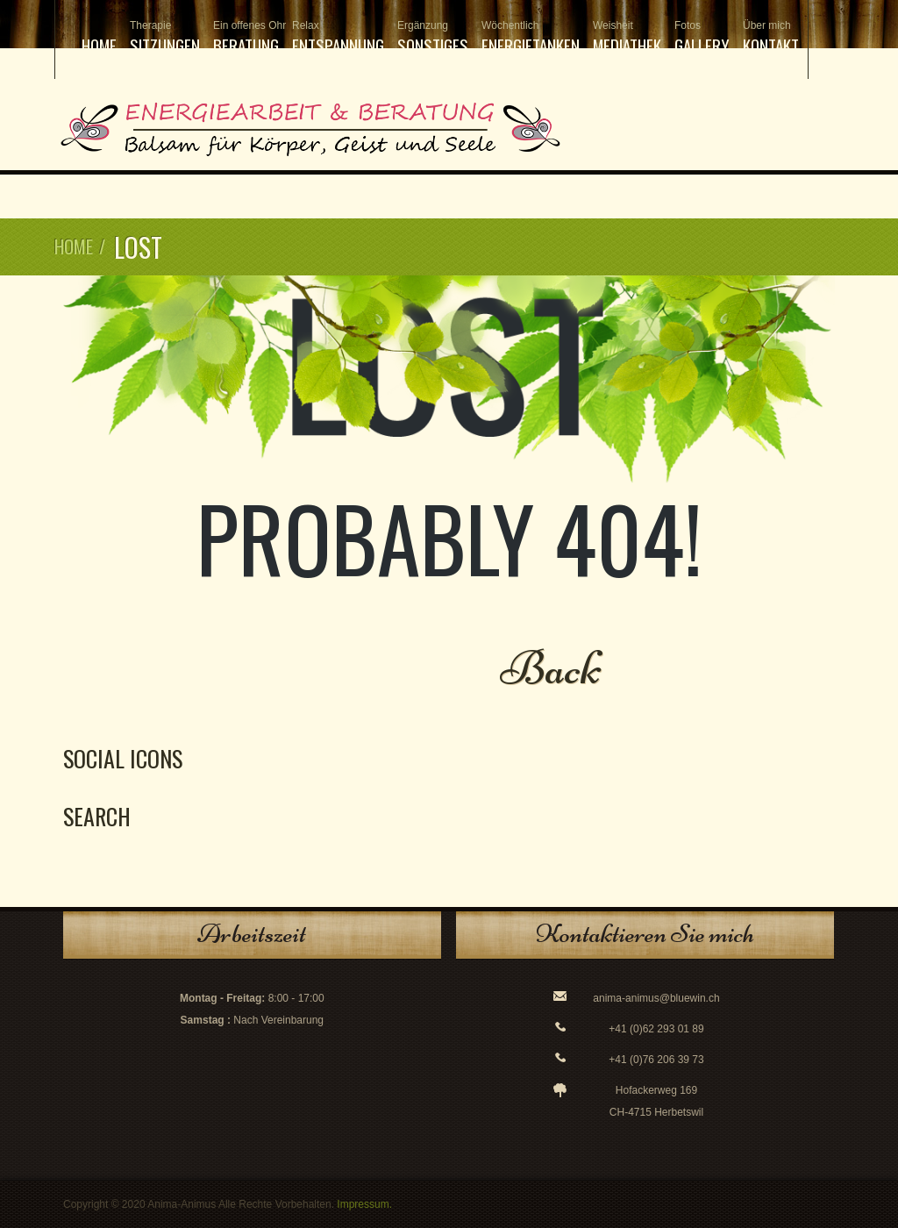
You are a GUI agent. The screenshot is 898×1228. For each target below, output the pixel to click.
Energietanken (530, 38)
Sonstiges (432, 38)
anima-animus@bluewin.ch (656, 998)
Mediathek (627, 38)
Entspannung (338, 38)
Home (99, 44)
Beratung (246, 38)
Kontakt (771, 38)
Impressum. (364, 1204)
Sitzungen (165, 38)
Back (551, 668)
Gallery (702, 38)
